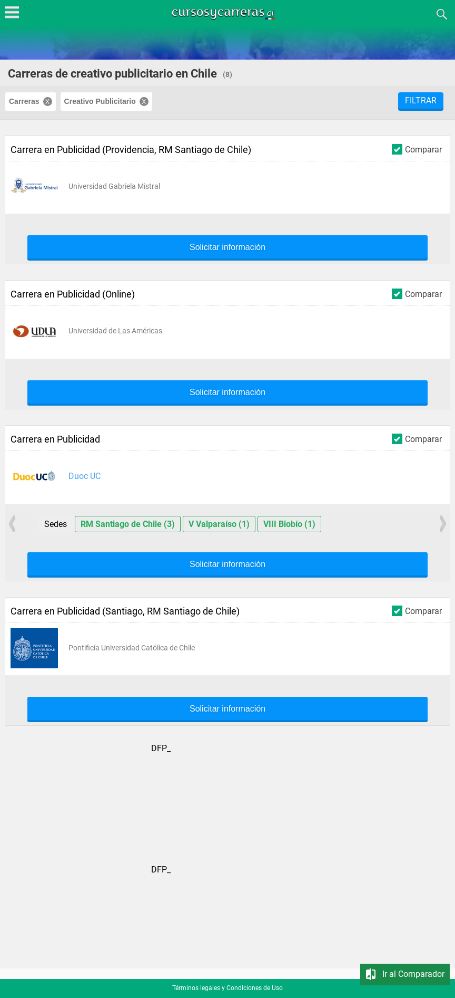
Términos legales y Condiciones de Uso (227, 988)
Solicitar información (227, 247)
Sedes (55, 524)
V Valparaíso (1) (219, 524)
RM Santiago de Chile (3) (128, 524)
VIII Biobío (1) (289, 524)
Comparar (417, 149)
